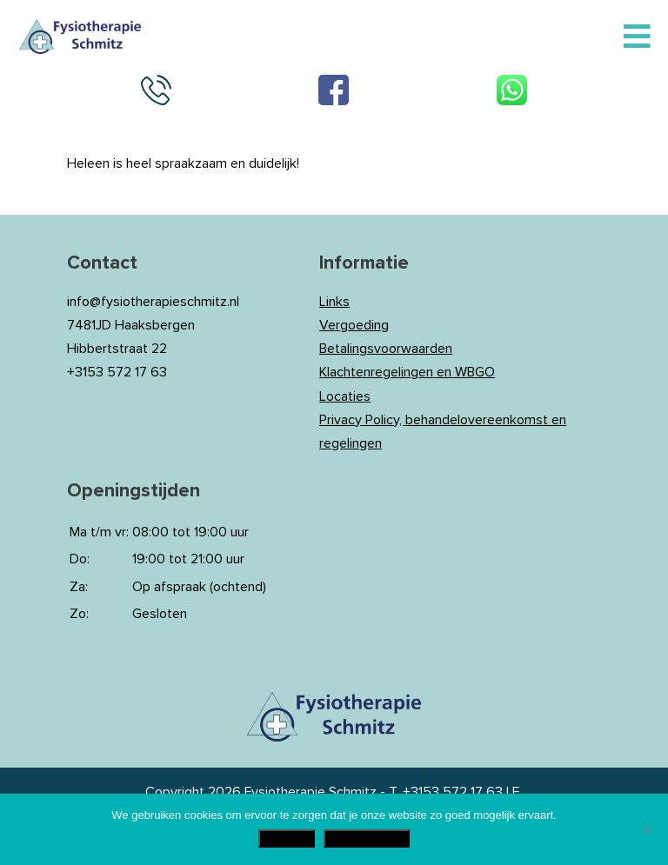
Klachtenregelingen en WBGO (407, 372)
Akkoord (286, 838)
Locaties (345, 396)
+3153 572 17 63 (453, 792)
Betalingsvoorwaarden (385, 349)
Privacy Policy (367, 838)
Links (334, 302)
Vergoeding (354, 325)
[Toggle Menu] (637, 37)
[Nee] (646, 829)
